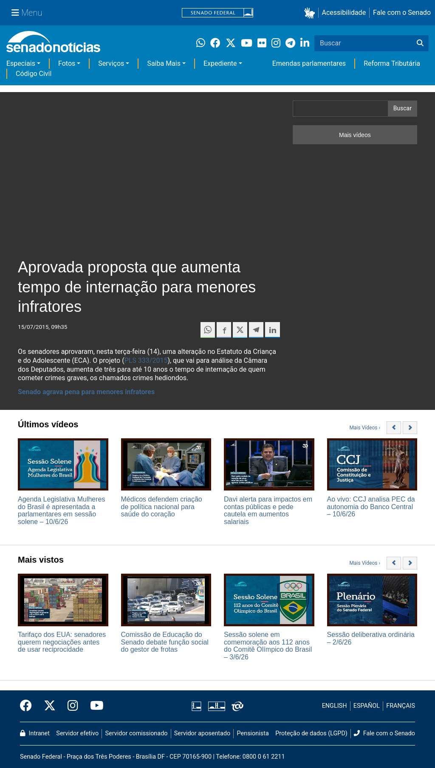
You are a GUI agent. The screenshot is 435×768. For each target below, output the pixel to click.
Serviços (111, 63)
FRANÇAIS (400, 705)
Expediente (220, 63)
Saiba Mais (164, 63)
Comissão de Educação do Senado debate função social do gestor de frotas (165, 642)
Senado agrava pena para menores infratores (86, 392)
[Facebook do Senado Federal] (29, 706)
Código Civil (33, 74)
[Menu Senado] (26, 13)
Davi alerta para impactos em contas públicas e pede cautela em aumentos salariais (268, 510)
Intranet (35, 733)
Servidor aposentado (202, 733)
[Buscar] (420, 43)
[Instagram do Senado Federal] (73, 706)
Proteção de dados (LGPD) (311, 733)
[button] (311, 13)
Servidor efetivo (77, 733)
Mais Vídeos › (365, 428)
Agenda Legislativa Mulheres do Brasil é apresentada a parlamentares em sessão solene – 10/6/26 (61, 510)
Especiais (20, 63)
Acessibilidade (344, 12)
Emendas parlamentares (309, 63)
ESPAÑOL (366, 705)
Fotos (66, 63)
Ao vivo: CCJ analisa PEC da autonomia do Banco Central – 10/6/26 (371, 507)
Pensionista (253, 733)
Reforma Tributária (392, 63)
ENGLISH (334, 705)
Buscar (402, 108)
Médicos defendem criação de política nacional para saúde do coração (161, 507)
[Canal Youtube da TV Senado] (94, 706)
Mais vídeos (355, 135)
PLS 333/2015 (146, 360)
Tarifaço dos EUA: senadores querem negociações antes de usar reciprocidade (62, 642)
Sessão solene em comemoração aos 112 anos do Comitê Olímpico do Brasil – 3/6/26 (268, 646)
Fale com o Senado (402, 12)
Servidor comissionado (136, 733)
